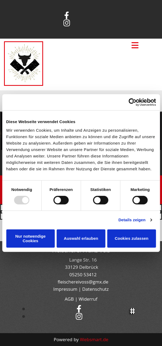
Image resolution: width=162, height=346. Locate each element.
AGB (69, 299)
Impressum (65, 289)
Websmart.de (94, 339)
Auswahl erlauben (81, 238)
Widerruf (88, 299)
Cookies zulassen (131, 238)
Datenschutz (95, 289)
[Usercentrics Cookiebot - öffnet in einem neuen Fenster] (132, 102)
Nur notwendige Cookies (30, 238)
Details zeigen (131, 220)
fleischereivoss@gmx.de (83, 282)
